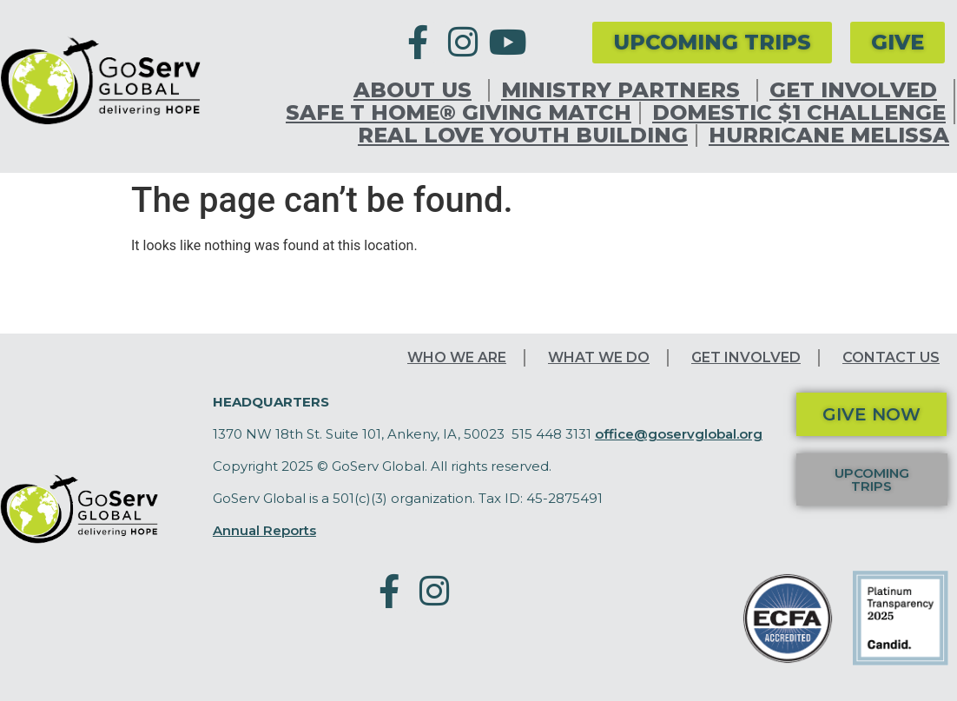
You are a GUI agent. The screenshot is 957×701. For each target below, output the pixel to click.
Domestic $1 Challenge (799, 113)
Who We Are (456, 357)
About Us (416, 90)
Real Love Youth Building (523, 135)
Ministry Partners (625, 90)
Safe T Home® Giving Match (458, 113)
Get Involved (857, 90)
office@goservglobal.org (678, 434)
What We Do (599, 357)
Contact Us (891, 357)
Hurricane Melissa (829, 135)
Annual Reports (264, 530)
